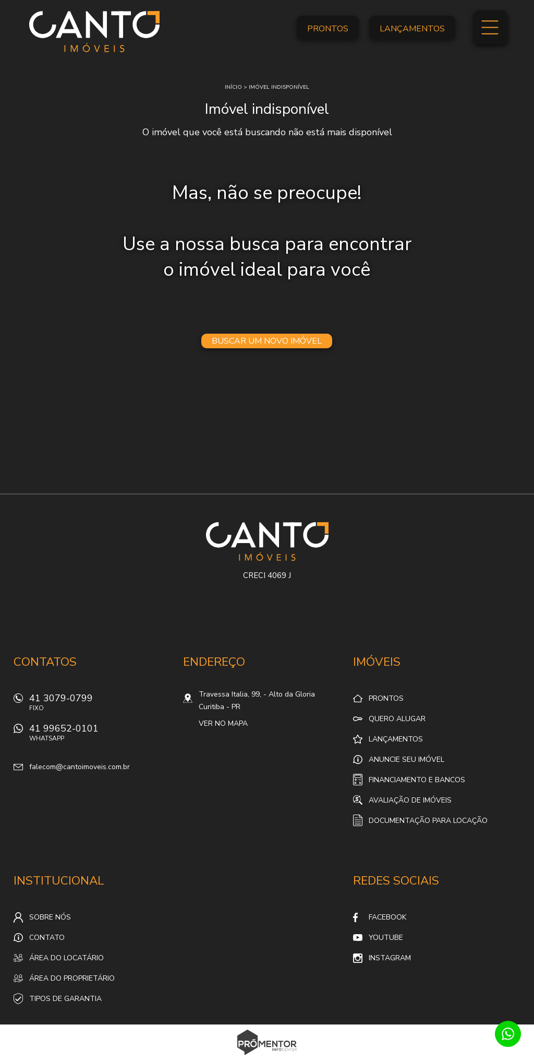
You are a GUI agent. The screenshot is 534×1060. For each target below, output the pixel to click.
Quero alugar (397, 719)
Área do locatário (66, 958)
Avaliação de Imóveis (410, 800)
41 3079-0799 (100, 705)
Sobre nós (50, 917)
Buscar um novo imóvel (267, 341)
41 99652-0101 (100, 735)
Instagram (390, 958)
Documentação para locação (428, 821)
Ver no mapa (223, 723)
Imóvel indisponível (279, 87)
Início (233, 87)
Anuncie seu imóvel (406, 759)
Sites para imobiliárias (267, 1057)
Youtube (386, 938)
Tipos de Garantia (65, 999)
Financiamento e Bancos (417, 780)
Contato (47, 938)
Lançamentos (412, 28)
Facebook (387, 917)
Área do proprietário (72, 978)
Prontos (327, 28)
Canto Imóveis (267, 541)
